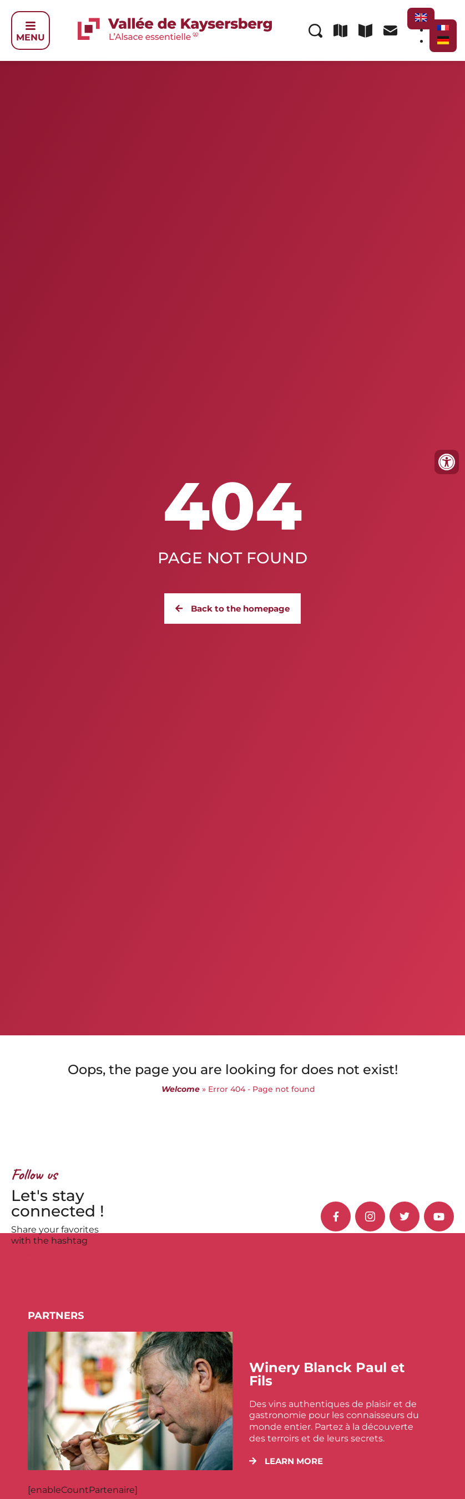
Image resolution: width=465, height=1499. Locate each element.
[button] (286, 1461)
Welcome (180, 1089)
